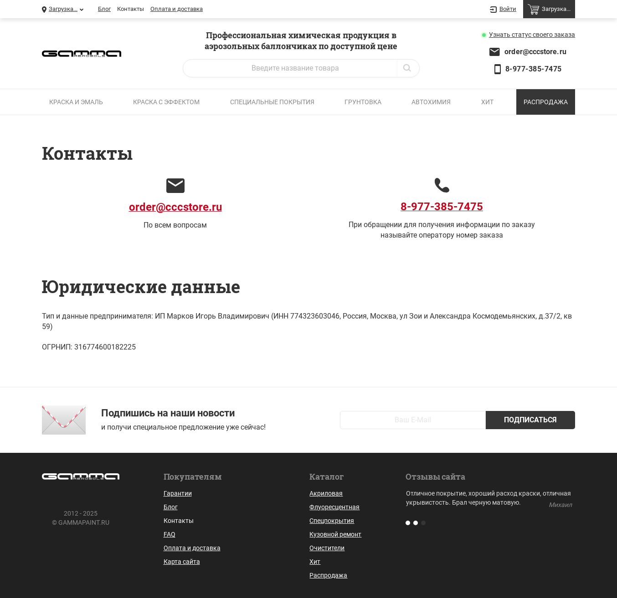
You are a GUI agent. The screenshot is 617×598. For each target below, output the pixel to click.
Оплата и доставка (176, 8)
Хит (487, 102)
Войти (503, 9)
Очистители (326, 548)
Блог (104, 8)
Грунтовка (362, 102)
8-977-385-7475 (533, 69)
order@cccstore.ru (535, 51)
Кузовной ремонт (335, 534)
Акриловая (326, 493)
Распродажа (546, 102)
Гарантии (178, 493)
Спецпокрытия (331, 520)
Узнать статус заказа (532, 34)
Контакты (130, 8)
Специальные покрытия (272, 102)
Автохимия (431, 102)
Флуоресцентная (334, 507)
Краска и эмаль (76, 102)
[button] (408, 523)
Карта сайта (182, 561)
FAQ (169, 534)
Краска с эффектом (166, 102)
